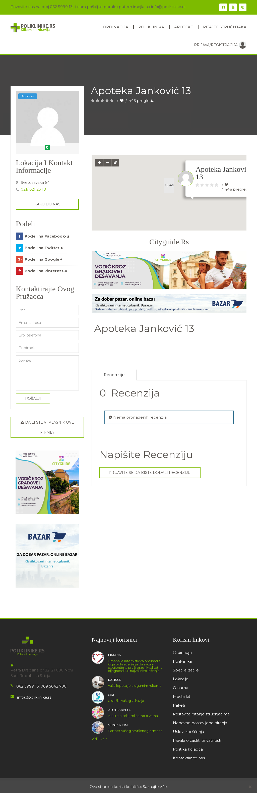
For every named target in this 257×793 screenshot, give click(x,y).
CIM (111, 695)
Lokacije (180, 678)
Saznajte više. (155, 786)
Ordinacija (115, 27)
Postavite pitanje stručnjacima (201, 714)
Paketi (179, 705)
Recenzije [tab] (114, 374)
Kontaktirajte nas (189, 758)
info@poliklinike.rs (34, 697)
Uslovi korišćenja (188, 731)
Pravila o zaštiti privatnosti (197, 740)
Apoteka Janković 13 (223, 173)
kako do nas (47, 204)
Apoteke (183, 27)
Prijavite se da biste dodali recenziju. (150, 472)
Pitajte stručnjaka (224, 27)
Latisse (114, 680)
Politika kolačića (188, 749)
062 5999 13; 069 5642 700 (41, 686)
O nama (180, 687)
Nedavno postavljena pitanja (200, 722)
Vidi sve (100, 739)
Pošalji (33, 398)
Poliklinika (151, 27)
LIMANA (114, 655)
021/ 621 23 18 (33, 189)
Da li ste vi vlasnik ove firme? (47, 427)
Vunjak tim (118, 725)
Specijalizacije (186, 670)
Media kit (181, 696)
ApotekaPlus (119, 710)
